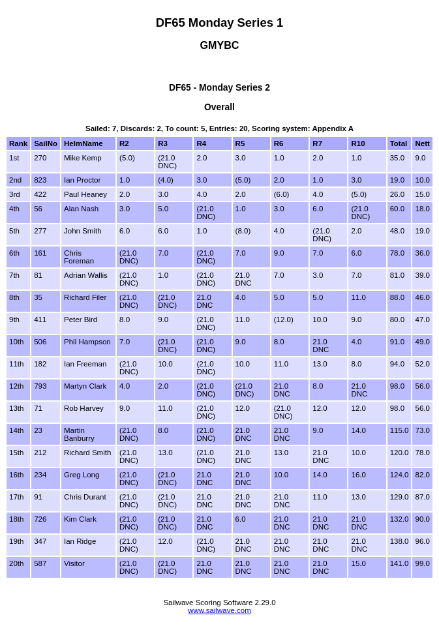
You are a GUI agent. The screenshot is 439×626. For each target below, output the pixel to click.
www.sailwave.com (219, 610)
